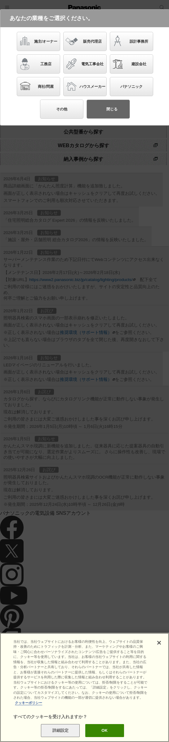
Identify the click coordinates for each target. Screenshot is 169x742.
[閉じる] (159, 643)
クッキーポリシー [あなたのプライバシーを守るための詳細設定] (28, 703)
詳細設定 (60, 730)
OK (104, 730)
